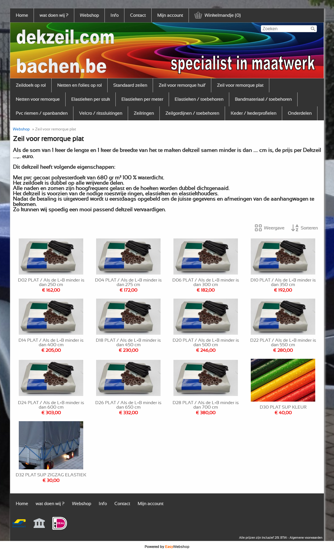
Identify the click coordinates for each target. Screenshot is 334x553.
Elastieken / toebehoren (199, 99)
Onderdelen (300, 113)
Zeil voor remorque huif (182, 85)
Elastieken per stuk (90, 99)
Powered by (167, 547)
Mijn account (170, 15)
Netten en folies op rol (79, 85)
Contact (138, 15)
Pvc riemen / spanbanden (42, 113)
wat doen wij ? (54, 15)
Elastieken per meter (142, 99)
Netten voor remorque (38, 99)
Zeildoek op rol (31, 85)
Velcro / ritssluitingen (100, 113)
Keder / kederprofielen (253, 113)
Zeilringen (144, 113)
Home (22, 15)
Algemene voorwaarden (305, 537)
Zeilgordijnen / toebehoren (192, 113)
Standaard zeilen (130, 85)
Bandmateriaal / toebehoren (263, 99)
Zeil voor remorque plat (240, 85)
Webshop (89, 15)
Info (114, 15)
